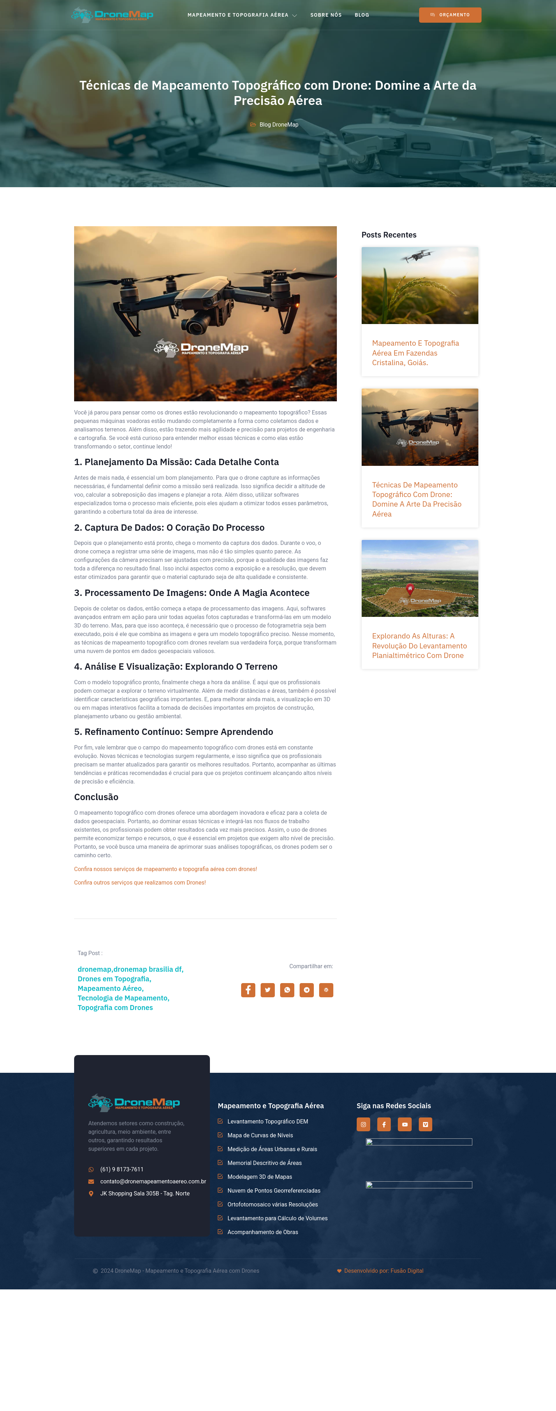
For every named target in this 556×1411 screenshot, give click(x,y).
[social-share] (248, 990)
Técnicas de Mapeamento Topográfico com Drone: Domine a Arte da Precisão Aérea (417, 499)
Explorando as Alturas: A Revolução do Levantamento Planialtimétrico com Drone (419, 645)
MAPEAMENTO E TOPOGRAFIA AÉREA (243, 15)
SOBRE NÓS (326, 15)
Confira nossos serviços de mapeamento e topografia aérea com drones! (165, 869)
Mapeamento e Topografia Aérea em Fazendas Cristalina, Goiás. (416, 352)
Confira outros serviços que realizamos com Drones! (140, 883)
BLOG (362, 15)
